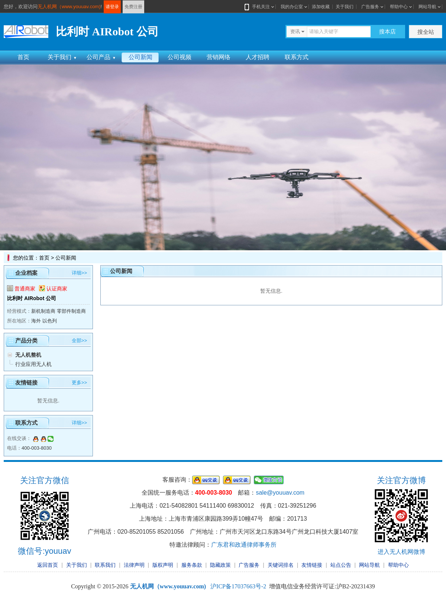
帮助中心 (399, 6)
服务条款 (191, 565)
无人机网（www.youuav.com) (69, 6)
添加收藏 (321, 6)
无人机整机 (28, 355)
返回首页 (47, 565)
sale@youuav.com (280, 492)
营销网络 (218, 57)
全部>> (79, 340)
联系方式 (296, 57)
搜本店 (387, 31)
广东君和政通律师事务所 (244, 544)
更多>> (79, 382)
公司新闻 (140, 57)
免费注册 (133, 6)
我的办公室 (292, 6)
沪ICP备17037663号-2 (238, 586)
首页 (23, 57)
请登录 (112, 6)
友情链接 (311, 565)
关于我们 (344, 6)
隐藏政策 (220, 565)
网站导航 (427, 6)
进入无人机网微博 (401, 552)
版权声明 (162, 565)
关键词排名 (281, 565)
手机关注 (259, 6)
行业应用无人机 (33, 364)
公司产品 (101, 57)
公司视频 (179, 57)
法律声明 (134, 565)
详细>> (79, 273)
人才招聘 (257, 57)
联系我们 (105, 565)
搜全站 (425, 32)
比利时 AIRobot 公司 (31, 298)
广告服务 (370, 6)
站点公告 (340, 565)
